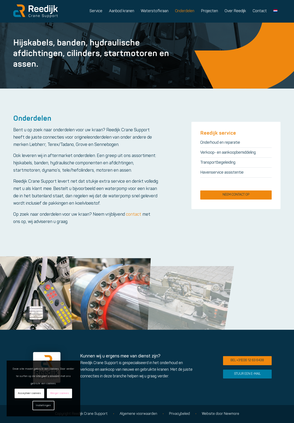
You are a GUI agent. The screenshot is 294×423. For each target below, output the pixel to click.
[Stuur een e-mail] (247, 374)
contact (133, 214)
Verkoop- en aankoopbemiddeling (228, 153)
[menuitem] (96, 11)
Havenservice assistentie (222, 173)
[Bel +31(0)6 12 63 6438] (247, 360)
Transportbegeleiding (217, 163)
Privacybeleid (179, 414)
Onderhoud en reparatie (220, 143)
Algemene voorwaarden (138, 414)
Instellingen (43, 405)
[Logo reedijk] (35, 11)
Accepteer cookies (29, 393)
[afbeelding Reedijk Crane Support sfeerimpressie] (36, 293)
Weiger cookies (59, 393)
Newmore (231, 414)
